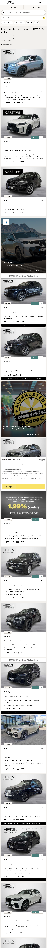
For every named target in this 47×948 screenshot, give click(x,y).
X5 (35, 22)
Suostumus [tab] (8, 464)
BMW (28, 22)
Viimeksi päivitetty (6, 44)
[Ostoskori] (40, 3)
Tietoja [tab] (39, 464)
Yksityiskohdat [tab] (24, 464)
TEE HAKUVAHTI (7, 37)
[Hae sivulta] (44, 2)
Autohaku (11, 7)
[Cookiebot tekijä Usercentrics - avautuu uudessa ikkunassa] (38, 460)
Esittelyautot (6, 22)
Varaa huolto (35, 7)
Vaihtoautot (18, 22)
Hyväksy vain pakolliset (8, 487)
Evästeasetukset (23, 486)
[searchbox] (25, 12)
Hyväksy (38, 486)
